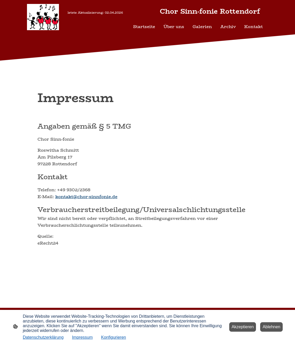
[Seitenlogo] (43, 17)
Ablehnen (271, 327)
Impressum (82, 337)
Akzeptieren (243, 327)
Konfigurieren (113, 337)
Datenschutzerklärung (43, 337)
